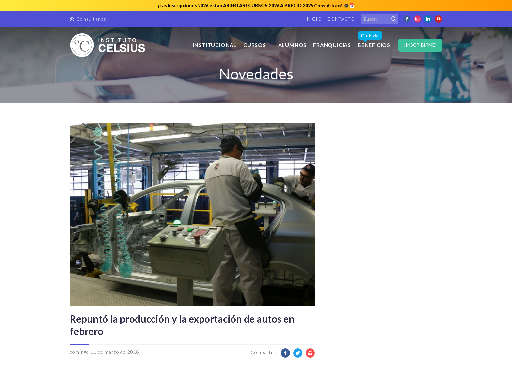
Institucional (215, 45)
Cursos (254, 45)
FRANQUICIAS (332, 45)
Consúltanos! (92, 19)
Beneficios (374, 39)
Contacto (341, 19)
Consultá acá (328, 5)
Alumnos (292, 45)
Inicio (313, 19)
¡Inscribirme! (420, 45)
